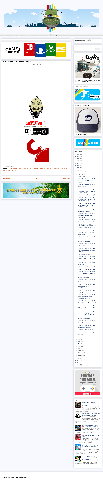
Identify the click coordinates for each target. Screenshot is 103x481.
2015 (78, 365)
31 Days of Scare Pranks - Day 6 (86, 305)
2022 (78, 163)
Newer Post (6, 178)
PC (44, 168)
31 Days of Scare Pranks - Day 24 (86, 213)
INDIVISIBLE (81, 292)
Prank (47, 168)
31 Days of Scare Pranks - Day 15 (86, 262)
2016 (78, 362)
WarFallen (80, 334)
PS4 (51, 168)
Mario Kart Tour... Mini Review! (86, 222)
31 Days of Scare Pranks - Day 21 (86, 230)
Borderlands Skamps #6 (84, 241)
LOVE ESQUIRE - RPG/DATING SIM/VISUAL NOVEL (86, 200)
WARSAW (80, 322)
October (80, 176)
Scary (4, 170)
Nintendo (36, 168)
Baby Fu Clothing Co (42, 126)
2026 (78, 154)
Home (5, 35)
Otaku (41, 168)
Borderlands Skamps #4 (84, 318)
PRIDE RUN (81, 264)
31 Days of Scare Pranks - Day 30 (86, 184)
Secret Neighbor (82, 186)
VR (12, 170)
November (81, 174)
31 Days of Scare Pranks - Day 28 (86, 195)
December (81, 172)
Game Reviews (27, 35)
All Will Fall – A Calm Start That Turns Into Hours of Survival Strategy (90, 446)
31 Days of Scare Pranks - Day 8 (86, 294)
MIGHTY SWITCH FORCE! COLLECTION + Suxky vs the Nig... (86, 315)
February (80, 353)
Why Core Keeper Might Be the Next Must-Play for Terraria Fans (90, 426)
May (79, 346)
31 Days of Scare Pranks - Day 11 (86, 279)
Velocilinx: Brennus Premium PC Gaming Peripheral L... (86, 192)
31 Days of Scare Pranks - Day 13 (86, 269)
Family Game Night (53, 35)
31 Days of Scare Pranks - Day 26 (86, 203)
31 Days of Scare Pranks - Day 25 (86, 209)
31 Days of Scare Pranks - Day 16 (86, 256)
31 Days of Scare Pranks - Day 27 (86, 197)
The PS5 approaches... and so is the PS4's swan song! (86, 274)
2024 (78, 158)
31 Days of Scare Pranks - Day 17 (86, 248)
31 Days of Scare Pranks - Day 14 (86, 266)
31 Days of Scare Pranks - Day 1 (86, 332)
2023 (78, 161)
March (80, 350)
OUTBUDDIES (81, 239)
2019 (78, 170)
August (80, 339)
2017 (78, 360)
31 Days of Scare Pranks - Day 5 (86, 311)
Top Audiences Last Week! (85, 211)
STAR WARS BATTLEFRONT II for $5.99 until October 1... (87, 297)
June (79, 344)
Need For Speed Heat (83, 234)
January (80, 355)
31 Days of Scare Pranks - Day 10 (86, 284)
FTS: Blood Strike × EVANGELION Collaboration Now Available (91, 414)
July (79, 341)
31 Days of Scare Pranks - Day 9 (86, 290)
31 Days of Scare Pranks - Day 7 (86, 300)
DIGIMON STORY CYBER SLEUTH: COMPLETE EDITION (87, 224)
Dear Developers (15, 35)
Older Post (66, 178)
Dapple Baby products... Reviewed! (87, 302)
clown (21, 168)
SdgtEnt (8, 170)
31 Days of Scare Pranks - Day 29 (86, 189)
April (79, 348)
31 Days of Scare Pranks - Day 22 (86, 227)
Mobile (31, 168)
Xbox (15, 170)
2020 (78, 167)
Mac (28, 168)
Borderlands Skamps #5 (84, 277)
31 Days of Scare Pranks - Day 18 (86, 243)
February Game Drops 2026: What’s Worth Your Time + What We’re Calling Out (90, 458)
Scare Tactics (64, 168)
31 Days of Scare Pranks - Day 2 (86, 329)
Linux (24, 168)
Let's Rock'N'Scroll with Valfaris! (86, 246)
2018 (78, 358)
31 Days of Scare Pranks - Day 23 (86, 219)
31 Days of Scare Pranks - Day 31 (86, 178)
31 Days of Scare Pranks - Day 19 (86, 236)
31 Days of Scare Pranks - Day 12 (86, 271)
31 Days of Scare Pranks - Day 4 (86, 320)
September (81, 337)
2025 (78, 156)
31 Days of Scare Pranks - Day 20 (86, 232)
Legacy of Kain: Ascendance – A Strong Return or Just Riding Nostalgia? (90, 404)
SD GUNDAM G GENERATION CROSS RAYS (86, 206)
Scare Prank (56, 168)
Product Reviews (39, 35)
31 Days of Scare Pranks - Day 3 (86, 325)
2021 (78, 165)
